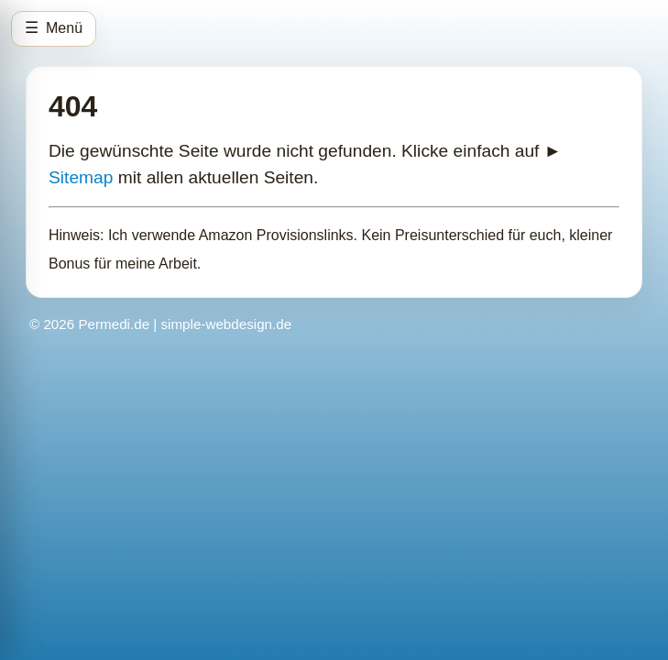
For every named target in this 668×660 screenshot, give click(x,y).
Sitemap (81, 177)
